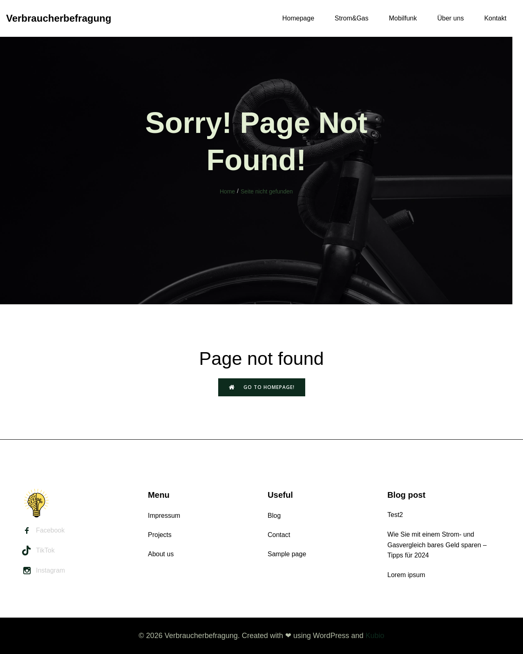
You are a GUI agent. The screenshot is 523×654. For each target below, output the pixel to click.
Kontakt (495, 18)
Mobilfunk (403, 18)
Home (227, 191)
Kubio (375, 636)
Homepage (298, 18)
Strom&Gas (352, 18)
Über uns (450, 18)
